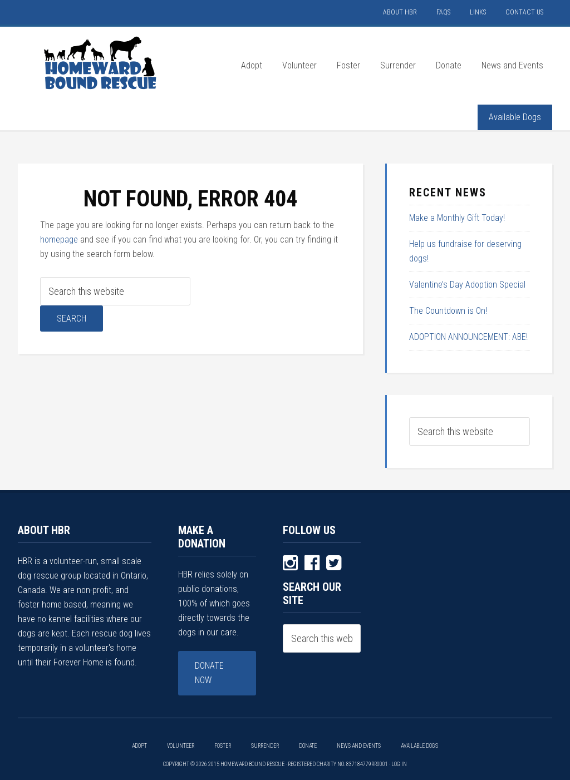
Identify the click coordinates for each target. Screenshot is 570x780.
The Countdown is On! (448, 310)
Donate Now (209, 672)
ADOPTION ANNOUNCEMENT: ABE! (468, 337)
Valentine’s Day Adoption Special (467, 284)
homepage (59, 239)
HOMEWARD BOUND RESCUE (101, 63)
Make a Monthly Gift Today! (457, 218)
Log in (399, 764)
